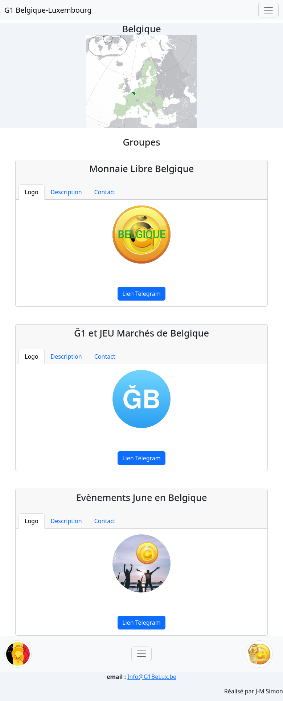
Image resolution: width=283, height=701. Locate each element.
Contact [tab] (104, 192)
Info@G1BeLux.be (151, 677)
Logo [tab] (31, 192)
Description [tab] (66, 192)
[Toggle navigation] (268, 10)
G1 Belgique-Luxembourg (48, 10)
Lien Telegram (141, 294)
